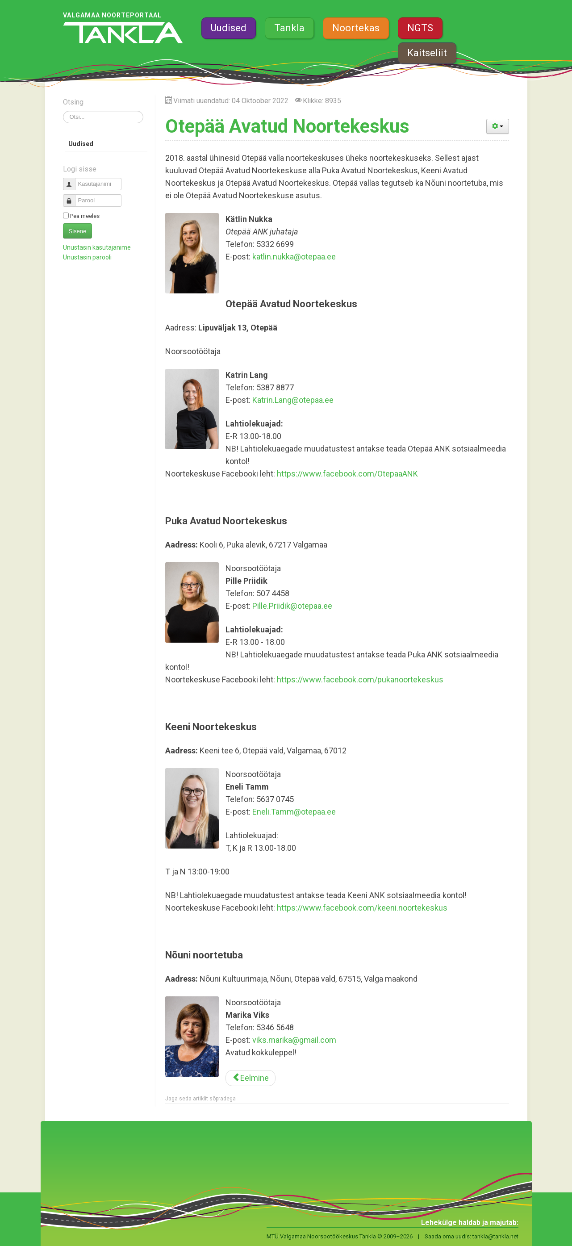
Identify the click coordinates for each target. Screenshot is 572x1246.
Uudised (228, 27)
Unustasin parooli (87, 257)
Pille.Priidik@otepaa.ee (292, 605)
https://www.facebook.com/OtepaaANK (347, 473)
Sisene (78, 231)
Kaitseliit (427, 53)
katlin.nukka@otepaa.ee (294, 256)
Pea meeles (85, 216)
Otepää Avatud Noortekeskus (287, 126)
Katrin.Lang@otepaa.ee (293, 400)
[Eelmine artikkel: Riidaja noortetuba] (250, 1078)
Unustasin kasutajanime (97, 247)
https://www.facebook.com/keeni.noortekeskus (362, 907)
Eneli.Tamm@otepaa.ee (294, 811)
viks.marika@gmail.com (294, 1040)
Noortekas (356, 27)
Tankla (289, 27)
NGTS (420, 27)
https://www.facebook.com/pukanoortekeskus (360, 679)
